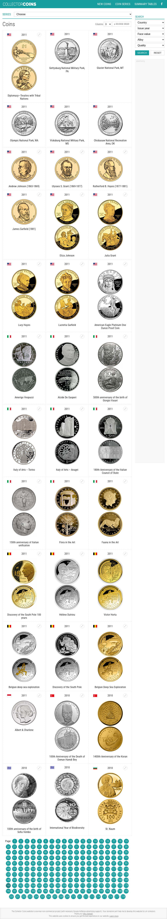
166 (46, 885)
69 (64, 857)
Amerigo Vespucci (24, 397)
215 (104, 896)
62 (20, 857)
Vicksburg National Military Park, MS (67, 142)
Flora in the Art (67, 542)
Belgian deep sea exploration (24, 687)
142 (21, 880)
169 (64, 885)
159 (126, 880)
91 (76, 863)
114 (95, 868)
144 (33, 880)
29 (64, 846)
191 (77, 891)
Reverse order (121, 24)
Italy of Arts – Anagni (67, 469)
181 (14, 891)
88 (58, 863)
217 (117, 896)
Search (142, 53)
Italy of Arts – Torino (24, 469)
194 (95, 891)
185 (39, 891)
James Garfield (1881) (24, 229)
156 (108, 880)
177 (114, 885)
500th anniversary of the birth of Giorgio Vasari (110, 399)
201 (18, 896)
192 (83, 891)
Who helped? (88, 914)
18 (120, 841)
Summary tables (146, 4)
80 (8, 863)
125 (39, 874)
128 (58, 874)
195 (101, 891)
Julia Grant (110, 255)
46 (45, 852)
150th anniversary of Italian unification (24, 544)
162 (21, 885)
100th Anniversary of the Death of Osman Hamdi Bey (67, 758)
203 (30, 896)
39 (126, 846)
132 (83, 874)
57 (113, 852)
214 (98, 896)
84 (33, 863)
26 (45, 846)
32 (82, 846)
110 (70, 868)
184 (33, 891)
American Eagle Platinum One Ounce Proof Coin (110, 326)
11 (76, 841)
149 (64, 880)
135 (101, 874)
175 (101, 885)
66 (45, 857)
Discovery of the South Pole (67, 687)
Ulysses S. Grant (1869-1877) (67, 186)
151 (77, 880)
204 (36, 896)
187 (52, 891)
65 (39, 857)
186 (46, 891)
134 (95, 874)
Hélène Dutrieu (67, 614)
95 (101, 863)
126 (46, 874)
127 (52, 874)
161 (14, 885)
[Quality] (150, 45)
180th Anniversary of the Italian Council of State (110, 471)
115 (101, 868)
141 (14, 880)
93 (89, 863)
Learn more (114, 916)
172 (83, 885)
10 (70, 841)
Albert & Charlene (24, 730)
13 (89, 841)
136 (108, 874)
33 (89, 846)
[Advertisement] (150, 113)
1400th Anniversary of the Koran (110, 756)
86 (45, 863)
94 (95, 863)
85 (39, 863)
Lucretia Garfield (67, 325)
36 (107, 846)
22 (20, 846)
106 (46, 868)
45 (39, 852)
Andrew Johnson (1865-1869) (24, 186)
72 (82, 857)
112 (83, 868)
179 (126, 885)
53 (89, 852)
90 (70, 863)
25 (39, 846)
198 (120, 891)
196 (108, 891)
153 (89, 880)
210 (73, 896)
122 (21, 874)
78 (120, 857)
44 (33, 852)
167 (52, 885)
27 (51, 846)
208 (61, 896)
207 (55, 896)
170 (70, 885)
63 (27, 857)
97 (113, 863)
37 (113, 846)
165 (39, 885)
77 (113, 857)
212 (86, 896)
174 (95, 885)
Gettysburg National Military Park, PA (67, 70)
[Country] (150, 22)
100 (8, 868)
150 (70, 880)
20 (8, 846)
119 (126, 868)
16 (107, 841)
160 (8, 885)
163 (27, 885)
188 (58, 891)
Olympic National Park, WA (24, 140)
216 (111, 896)
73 (89, 857)
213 (92, 896)
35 (101, 846)
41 (14, 852)
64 (33, 857)
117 (114, 868)
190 (70, 891)
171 (77, 885)
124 (33, 874)
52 (82, 852)
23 (27, 846)
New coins (104, 4)
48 (58, 852)
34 (95, 846)
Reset (157, 53)
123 (27, 874)
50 (70, 852)
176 (108, 885)
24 (33, 846)
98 (120, 863)
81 (14, 863)
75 (101, 857)
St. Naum (110, 828)
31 (76, 846)
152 (83, 880)
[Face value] (150, 34)
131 (77, 874)
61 (14, 857)
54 (95, 852)
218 (123, 896)
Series (6, 14)
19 (126, 841)
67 (51, 857)
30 (70, 846)
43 (27, 852)
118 (120, 868)
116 (108, 868)
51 (76, 852)
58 (120, 852)
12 (83, 841)
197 (114, 891)
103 (27, 868)
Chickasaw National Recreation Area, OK (110, 142)
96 (107, 863)
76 (107, 857)
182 (21, 891)
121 (14, 874)
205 (42, 896)
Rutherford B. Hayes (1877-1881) (110, 186)
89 (64, 863)
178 (120, 885)
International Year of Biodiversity (67, 827)
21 (14, 846)
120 (8, 874)
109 (64, 868)
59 (126, 852)
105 (39, 868)
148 (58, 880)
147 (52, 880)
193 (89, 891)
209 (67, 896)
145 (39, 880)
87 (51, 863)
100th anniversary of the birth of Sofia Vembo (24, 830)
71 (76, 857)
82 (20, 863)
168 (58, 885)
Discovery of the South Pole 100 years (24, 616)
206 (49, 896)
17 (114, 841)
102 (21, 868)
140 (8, 880)
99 (126, 863)
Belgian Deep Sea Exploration (110, 687)
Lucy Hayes (24, 325)
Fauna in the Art (110, 542)
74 (95, 857)
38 (120, 846)
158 (120, 880)
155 (101, 880)
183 (27, 891)
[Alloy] (150, 39)
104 (33, 868)
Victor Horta (110, 614)
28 (58, 846)
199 (126, 891)
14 (95, 841)
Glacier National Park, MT (110, 67)
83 (27, 863)
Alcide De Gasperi (67, 397)
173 (89, 885)
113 (89, 868)
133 (89, 874)
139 (126, 874)
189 (64, 891)
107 (52, 868)
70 (70, 857)
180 (8, 891)
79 (126, 857)
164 (33, 885)
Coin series (122, 4)
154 (95, 880)
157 (114, 880)
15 (101, 841)
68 (58, 857)
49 (64, 852)
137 (114, 874)
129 (64, 874)
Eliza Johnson (67, 255)
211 (80, 896)
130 (70, 874)
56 (107, 852)
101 (14, 868)
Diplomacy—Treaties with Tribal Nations (24, 97)
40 (8, 852)
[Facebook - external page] (161, 4)
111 (77, 868)
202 (24, 896)
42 (20, 852)
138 (120, 874)
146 (46, 880)
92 (82, 863)
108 (58, 868)
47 (51, 852)
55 (101, 852)
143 (27, 880)
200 (11, 896)
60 (8, 857)
